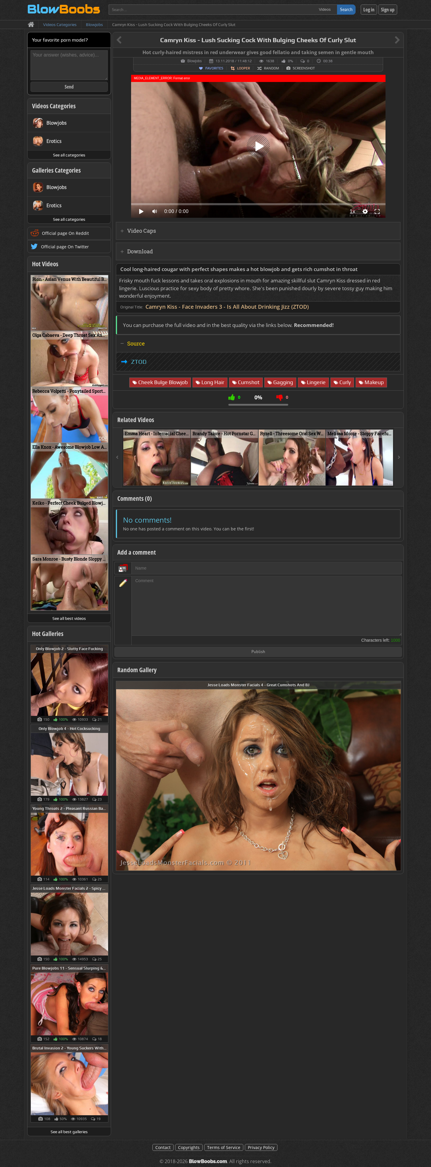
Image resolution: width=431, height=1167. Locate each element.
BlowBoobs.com (208, 1161)
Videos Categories (54, 106)
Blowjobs (194, 61)
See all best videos (69, 618)
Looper (243, 68)
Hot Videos (45, 264)
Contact (163, 1147)
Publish (258, 652)
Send (69, 86)
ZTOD (139, 361)
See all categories (69, 155)
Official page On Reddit (65, 233)
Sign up (387, 9)
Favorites (214, 68)
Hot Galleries (47, 633)
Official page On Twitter (65, 246)
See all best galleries (69, 1131)
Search (346, 9)
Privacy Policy (261, 1147)
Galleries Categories (56, 170)
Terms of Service (223, 1147)
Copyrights (189, 1147)
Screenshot (304, 68)
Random (271, 68)
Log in (368, 9)
